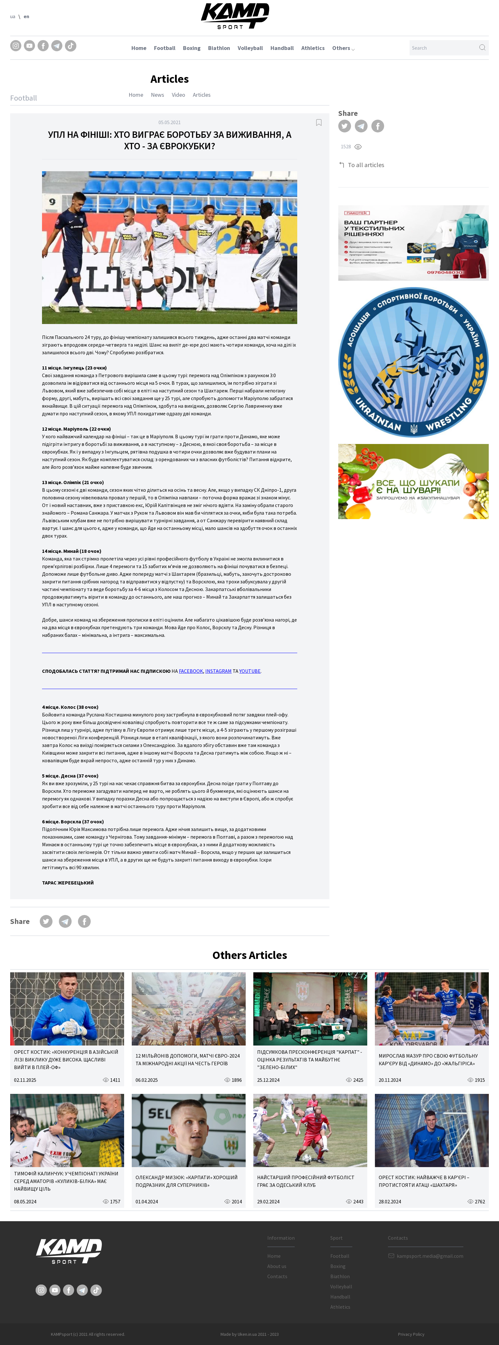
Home (138, 48)
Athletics (313, 48)
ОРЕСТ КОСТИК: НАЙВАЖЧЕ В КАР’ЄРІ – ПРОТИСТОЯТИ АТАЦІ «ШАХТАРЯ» (424, 1181)
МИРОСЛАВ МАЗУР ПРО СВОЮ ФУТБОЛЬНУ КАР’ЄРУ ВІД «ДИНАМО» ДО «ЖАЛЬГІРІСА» (428, 1060)
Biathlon (219, 48)
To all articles (366, 165)
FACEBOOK (191, 671)
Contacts (277, 1276)
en (26, 16)
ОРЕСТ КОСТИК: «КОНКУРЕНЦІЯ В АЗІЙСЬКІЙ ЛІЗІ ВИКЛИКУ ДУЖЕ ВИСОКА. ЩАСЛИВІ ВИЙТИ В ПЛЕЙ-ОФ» (66, 1059)
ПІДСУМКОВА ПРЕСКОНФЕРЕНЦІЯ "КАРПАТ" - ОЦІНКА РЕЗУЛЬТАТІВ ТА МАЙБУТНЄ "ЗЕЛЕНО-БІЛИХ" (309, 1059)
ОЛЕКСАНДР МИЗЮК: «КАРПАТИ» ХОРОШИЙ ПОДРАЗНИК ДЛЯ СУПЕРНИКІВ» (187, 1181)
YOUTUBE (250, 671)
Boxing (191, 48)
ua (12, 16)
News (157, 94)
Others (343, 48)
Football (164, 48)
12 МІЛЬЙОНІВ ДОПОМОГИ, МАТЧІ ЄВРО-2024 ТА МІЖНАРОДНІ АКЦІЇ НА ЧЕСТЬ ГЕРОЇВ (188, 1060)
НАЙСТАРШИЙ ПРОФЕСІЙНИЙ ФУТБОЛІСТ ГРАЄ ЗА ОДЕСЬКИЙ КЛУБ (306, 1181)
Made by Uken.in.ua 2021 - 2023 (250, 1334)
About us (276, 1266)
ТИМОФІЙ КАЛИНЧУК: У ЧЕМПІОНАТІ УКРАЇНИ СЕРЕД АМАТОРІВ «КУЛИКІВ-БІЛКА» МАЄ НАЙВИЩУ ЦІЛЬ (66, 1181)
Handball (282, 48)
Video (178, 94)
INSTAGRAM (218, 671)
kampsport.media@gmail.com (430, 1256)
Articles (202, 94)
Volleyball (250, 48)
